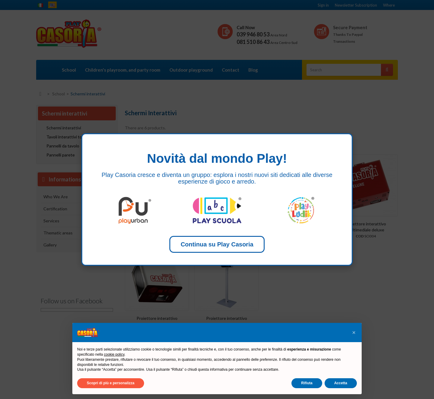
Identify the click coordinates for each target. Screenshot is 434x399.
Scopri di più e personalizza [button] (110, 383)
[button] (354, 332)
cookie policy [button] (114, 354)
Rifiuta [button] (306, 383)
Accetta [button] (340, 383)
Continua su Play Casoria (217, 244)
